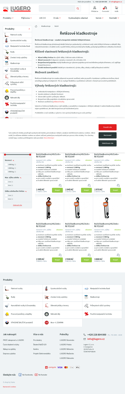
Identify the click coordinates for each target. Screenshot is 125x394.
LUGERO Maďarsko (67, 353)
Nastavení (107, 135)
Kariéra (36, 349)
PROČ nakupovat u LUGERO (13, 340)
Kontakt (113, 18)
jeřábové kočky (58, 102)
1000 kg (11, 164)
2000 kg (11, 168)
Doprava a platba (9, 353)
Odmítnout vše (107, 143)
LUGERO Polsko (66, 344)
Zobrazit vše (17, 205)
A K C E (43, 18)
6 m (9, 185)
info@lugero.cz (115, 2)
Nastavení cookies (9, 387)
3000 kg (11, 172)
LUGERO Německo (67, 349)
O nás (56, 18)
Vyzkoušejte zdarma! (78, 18)
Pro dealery (37, 340)
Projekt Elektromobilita (41, 353)
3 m (9, 182)
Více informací (49, 138)
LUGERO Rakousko (67, 358)
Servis (98, 18)
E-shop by (9, 382)
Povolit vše (107, 127)
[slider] (5, 155)
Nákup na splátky (9, 349)
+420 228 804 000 (100, 2)
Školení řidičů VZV (39, 344)
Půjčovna (25, 18)
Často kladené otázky (11, 344)
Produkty (7, 18)
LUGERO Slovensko (67, 340)
